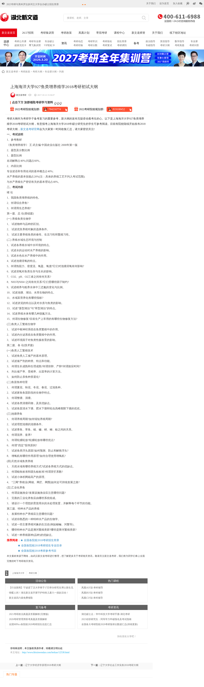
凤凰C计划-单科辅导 (92, 598)
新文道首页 (8, 32)
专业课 (194, 41)
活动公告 (41, 580)
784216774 (54, 109)
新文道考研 (12, 71)
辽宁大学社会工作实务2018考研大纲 (119, 665)
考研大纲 (165, 45)
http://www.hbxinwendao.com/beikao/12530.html (46, 652)
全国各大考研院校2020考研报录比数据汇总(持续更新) (109, 624)
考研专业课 (35, 41)
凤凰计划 (84, 32)
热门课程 (113, 580)
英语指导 (165, 41)
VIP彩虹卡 (49, 45)
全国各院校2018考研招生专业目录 (41, 545)
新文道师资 (138, 32)
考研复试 (107, 45)
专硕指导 (150, 45)
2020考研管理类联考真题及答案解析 (28, 619)
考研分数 (92, 45)
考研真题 (179, 45)
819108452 (119, 109)
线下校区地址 (178, 32)
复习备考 (41, 607)
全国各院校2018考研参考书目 (38, 550)
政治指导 (150, 41)
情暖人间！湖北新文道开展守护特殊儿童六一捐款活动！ (39, 592)
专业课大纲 (51, 71)
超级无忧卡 (20, 45)
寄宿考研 (101, 32)
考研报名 (107, 41)
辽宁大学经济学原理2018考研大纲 (43, 665)
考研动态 (78, 41)
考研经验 (78, 45)
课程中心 (119, 32)
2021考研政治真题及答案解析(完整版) (29, 614)
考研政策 (66, 32)
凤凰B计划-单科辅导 (92, 592)
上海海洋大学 (18, 573)
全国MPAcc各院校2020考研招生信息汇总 (30, 624)
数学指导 (179, 41)
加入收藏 (177, 3)
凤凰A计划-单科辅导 (92, 587)
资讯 (64, 43)
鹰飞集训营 (35, 45)
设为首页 (164, 3)
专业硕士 (49, 41)
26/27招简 (28, 32)
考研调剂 (122, 45)
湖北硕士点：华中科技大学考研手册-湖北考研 (105, 614)
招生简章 (122, 41)
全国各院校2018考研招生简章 (41, 540)
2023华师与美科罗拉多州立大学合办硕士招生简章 (32, 4)
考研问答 (194, 45)
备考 (136, 43)
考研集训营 (47, 32)
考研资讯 (113, 607)
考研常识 (92, 41)
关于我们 (151, 3)
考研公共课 (20, 41)
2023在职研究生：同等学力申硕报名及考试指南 (106, 619)
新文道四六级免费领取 (21, 598)
